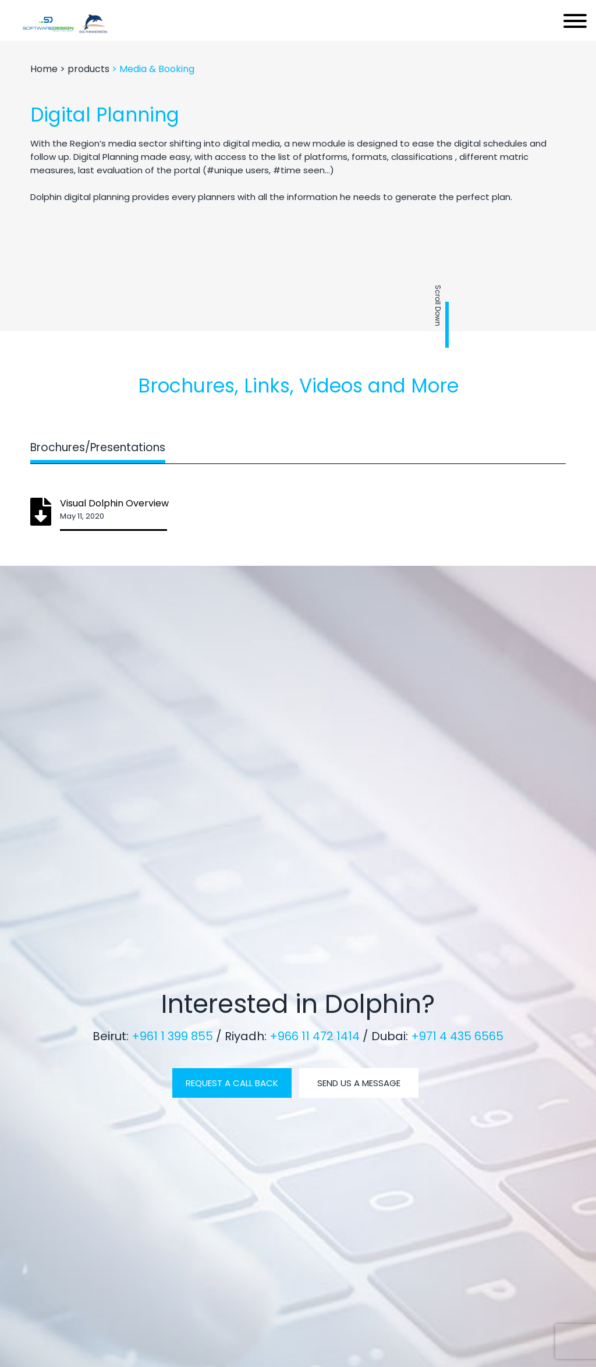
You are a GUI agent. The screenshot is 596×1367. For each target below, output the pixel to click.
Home (45, 69)
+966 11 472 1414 (316, 1036)
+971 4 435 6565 (457, 1036)
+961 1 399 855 (174, 1036)
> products (86, 69)
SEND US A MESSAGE (358, 1083)
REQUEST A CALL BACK (232, 1083)
